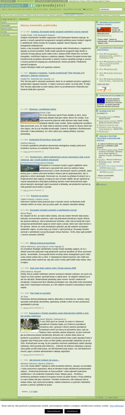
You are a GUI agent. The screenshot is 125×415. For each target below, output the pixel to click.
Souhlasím (72, 411)
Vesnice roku (103, 131)
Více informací (116, 406)
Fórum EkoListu (105, 178)
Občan (107, 1)
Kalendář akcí (74, 1)
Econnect (102, 164)
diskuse (26, 152)
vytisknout (101, 184)
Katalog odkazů (97, 1)
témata (4, 32)
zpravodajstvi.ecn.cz (39, 19)
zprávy (3, 22)
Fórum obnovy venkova (107, 121)
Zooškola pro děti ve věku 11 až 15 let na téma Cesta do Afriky (110, 63)
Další (35, 391)
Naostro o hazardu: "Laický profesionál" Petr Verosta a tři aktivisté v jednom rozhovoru (52, 74)
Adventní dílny (112, 69)
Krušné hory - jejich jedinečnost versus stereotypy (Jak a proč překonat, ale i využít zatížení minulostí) (55, 158)
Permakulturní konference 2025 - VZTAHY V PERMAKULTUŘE (110, 56)
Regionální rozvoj (105, 117)
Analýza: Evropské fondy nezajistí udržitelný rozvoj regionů (59, 31)
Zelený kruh (111, 168)
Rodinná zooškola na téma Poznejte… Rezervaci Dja (111, 80)
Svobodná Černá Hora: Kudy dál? (45, 139)
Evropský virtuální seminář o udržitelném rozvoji (53, 210)
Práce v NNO (86, 1)
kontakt (100, 397)
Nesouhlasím (53, 411)
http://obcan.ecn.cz (104, 35)
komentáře (5, 25)
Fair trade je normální (40, 293)
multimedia (5, 35)
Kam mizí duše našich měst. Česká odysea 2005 (53, 268)
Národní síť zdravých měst (109, 125)
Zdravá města (112, 150)
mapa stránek (113, 397)
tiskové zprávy (6, 28)
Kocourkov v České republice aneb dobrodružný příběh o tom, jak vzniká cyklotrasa (55, 314)
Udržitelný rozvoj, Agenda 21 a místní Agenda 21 (110, 128)
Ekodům (102, 159)
